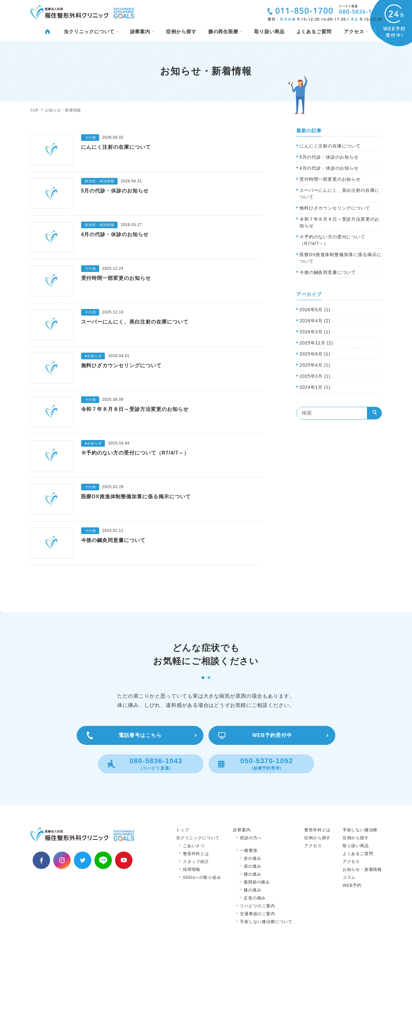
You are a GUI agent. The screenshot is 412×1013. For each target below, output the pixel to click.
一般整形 (248, 914)
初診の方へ (251, 901)
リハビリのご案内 (257, 969)
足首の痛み (255, 962)
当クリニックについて (91, 31)
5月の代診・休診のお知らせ (329, 157)
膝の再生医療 (225, 31)
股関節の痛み (257, 946)
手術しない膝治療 (360, 893)
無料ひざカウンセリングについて (334, 208)
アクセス (356, 31)
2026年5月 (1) (314, 309)
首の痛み (252, 922)
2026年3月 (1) (314, 331)
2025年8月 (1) (314, 353)
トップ (182, 893)
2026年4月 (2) (314, 320)
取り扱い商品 (269, 31)
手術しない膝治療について (266, 985)
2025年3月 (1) (314, 376)
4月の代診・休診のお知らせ (329, 168)
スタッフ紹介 (196, 925)
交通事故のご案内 (257, 977)
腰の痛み (252, 938)
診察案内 (142, 31)
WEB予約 (352, 949)
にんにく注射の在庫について (330, 145)
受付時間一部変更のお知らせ (330, 179)
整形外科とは (196, 917)
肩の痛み (252, 930)
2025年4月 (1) (314, 365)
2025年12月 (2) (316, 342)
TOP (34, 110)
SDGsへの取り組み (202, 941)
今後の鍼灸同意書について (327, 272)
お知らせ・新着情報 (362, 933)
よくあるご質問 (314, 31)
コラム (349, 941)
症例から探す (181, 31)
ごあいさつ (194, 909)
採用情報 (191, 933)
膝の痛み (252, 954)
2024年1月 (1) (314, 387)
